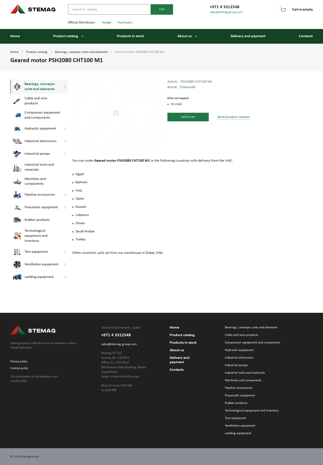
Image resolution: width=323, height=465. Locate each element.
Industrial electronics (239, 357)
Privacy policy (18, 361)
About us (184, 36)
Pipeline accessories (238, 388)
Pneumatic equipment (240, 395)
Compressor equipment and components (252, 342)
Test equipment (235, 418)
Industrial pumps (236, 365)
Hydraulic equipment (239, 350)
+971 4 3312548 (224, 7)
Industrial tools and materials (245, 373)
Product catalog (65, 36)
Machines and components (243, 380)
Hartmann (125, 22)
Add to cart (188, 117)
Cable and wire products (241, 335)
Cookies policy (19, 368)
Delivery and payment (248, 36)
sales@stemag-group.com (226, 12)
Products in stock (130, 36)
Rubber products (236, 403)
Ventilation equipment (240, 425)
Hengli (106, 22)
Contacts (306, 36)
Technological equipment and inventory (252, 410)
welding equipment (238, 433)
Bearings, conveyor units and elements (81, 52)
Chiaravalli (188, 87)
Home (15, 36)
